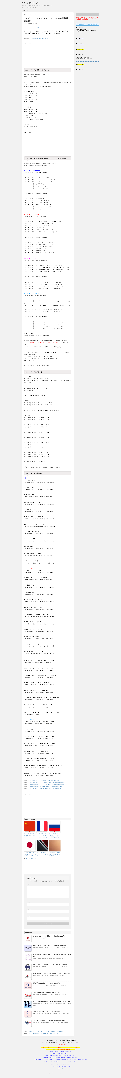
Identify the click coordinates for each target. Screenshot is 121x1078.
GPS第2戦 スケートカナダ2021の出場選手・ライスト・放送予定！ (51, 973)
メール (29, 909)
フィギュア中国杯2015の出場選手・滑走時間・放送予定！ (43, 1033)
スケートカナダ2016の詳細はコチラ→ (39, 38)
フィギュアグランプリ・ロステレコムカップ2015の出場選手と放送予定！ (48, 784)
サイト (28, 916)
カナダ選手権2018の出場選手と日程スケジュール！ (47, 992)
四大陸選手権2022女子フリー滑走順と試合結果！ (46, 1011)
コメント (29, 885)
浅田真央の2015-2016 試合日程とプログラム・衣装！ (42, 854)
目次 (28, 10)
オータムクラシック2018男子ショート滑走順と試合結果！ (49, 936)
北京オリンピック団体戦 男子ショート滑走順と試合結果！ (49, 945)
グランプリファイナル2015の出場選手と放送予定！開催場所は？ (45, 788)
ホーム (24, 10)
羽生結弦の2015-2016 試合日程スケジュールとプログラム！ (54, 854)
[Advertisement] (35, 54)
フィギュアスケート (31, 858)
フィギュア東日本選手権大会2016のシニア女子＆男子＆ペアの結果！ (52, 1001)
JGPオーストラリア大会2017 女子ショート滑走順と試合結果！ (50, 964)
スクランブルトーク (30, 3)
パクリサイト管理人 (51, 1049)
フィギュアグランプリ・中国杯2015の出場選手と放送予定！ (44, 780)
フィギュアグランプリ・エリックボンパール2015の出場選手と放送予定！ (48, 782)
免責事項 (60, 1068)
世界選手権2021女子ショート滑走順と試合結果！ (46, 983)
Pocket (37, 27)
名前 (28, 902)
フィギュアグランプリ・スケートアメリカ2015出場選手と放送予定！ (46, 1031)
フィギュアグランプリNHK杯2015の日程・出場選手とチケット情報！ (47, 786)
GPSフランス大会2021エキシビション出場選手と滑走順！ (49, 1020)
